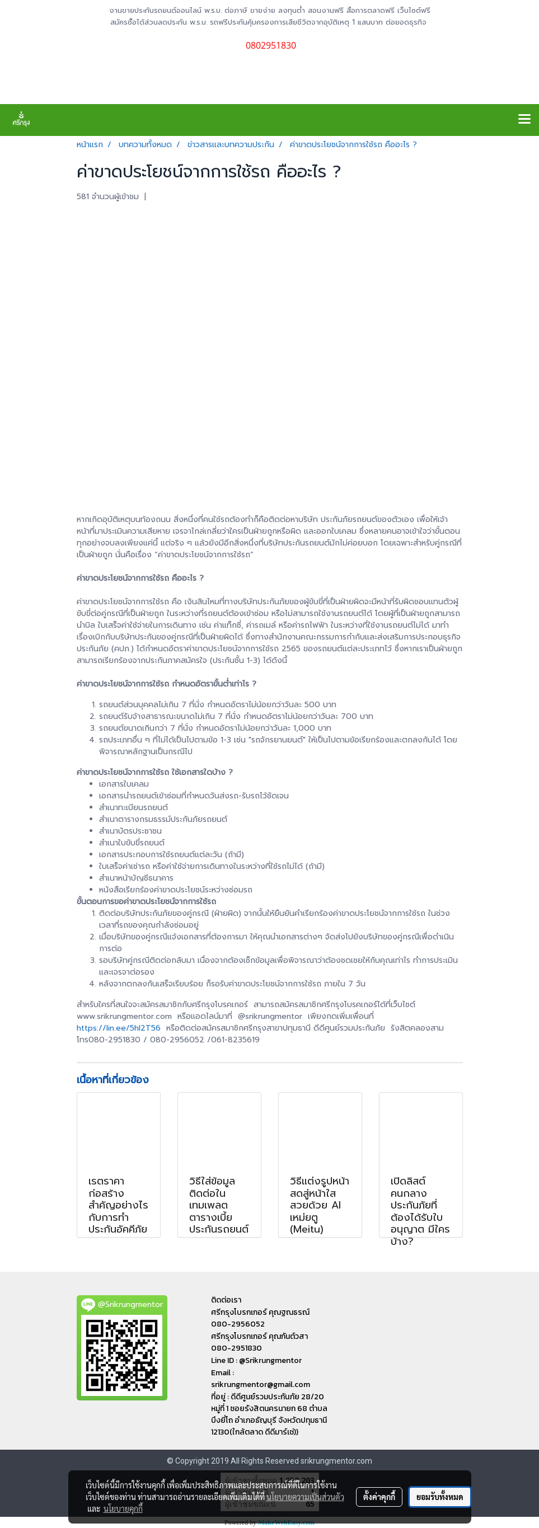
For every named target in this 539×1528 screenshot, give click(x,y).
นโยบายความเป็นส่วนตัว (305, 1497)
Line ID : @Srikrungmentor (256, 1360)
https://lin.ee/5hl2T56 (119, 1028)
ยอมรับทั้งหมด (439, 1497)
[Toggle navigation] (524, 119)
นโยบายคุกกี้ (123, 1508)
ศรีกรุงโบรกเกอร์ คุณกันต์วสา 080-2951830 (259, 1342)
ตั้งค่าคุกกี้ (379, 1497)
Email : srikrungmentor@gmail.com (260, 1378)
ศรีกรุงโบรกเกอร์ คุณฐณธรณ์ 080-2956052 (260, 1318)
